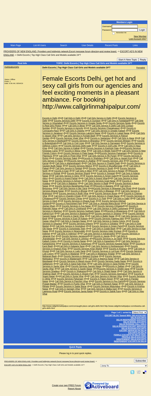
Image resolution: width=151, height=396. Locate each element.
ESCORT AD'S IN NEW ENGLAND (17, 365)
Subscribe (140, 360)
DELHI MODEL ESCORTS (134, 322)
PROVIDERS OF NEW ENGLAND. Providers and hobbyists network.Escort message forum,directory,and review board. (60, 51)
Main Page (16, 45)
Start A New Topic (127, 59)
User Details (87, 45)
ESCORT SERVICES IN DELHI (132, 330)
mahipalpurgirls (11, 67)
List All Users (39, 45)
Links (135, 45)
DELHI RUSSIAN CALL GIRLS (132, 324)
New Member (140, 36)
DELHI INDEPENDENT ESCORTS (131, 320)
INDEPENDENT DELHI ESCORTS (131, 339)
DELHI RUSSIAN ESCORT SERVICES (129, 326)
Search (63, 45)
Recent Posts (111, 45)
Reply (143, 59)
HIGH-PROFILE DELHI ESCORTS (134, 336)
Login (142, 30)
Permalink (140, 68)
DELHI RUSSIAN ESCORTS (134, 328)
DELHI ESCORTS (138, 318)
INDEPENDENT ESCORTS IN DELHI (130, 341)
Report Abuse (74, 388)
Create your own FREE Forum (66, 385)
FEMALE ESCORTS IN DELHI (127, 335)
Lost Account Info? (138, 39)
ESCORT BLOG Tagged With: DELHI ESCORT (125, 315)
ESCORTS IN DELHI (137, 333)
